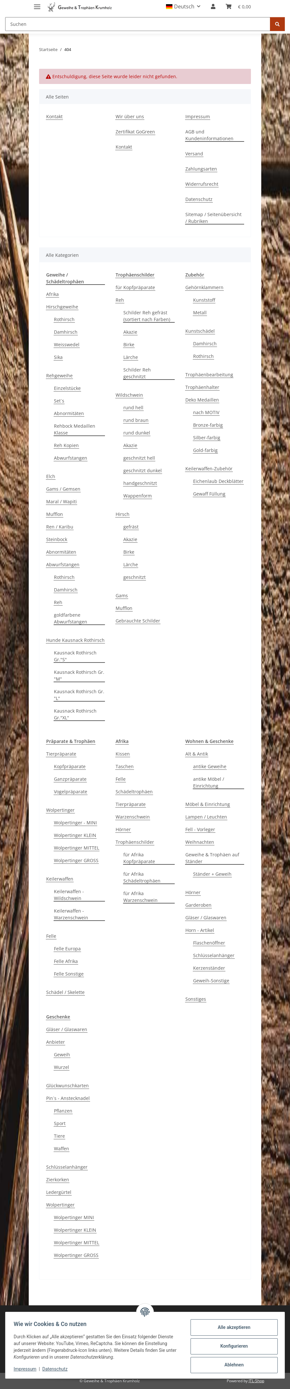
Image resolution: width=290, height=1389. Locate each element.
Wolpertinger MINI (74, 1217)
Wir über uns (130, 116)
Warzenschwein (133, 817)
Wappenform (137, 496)
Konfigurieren (231, 1346)
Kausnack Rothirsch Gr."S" (75, 656)
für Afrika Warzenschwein (140, 896)
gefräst (131, 527)
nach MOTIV (206, 412)
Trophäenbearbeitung (209, 374)
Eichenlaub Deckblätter (218, 481)
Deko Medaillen (202, 400)
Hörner (123, 829)
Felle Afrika (66, 961)
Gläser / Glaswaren (205, 917)
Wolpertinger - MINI (75, 823)
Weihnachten (199, 842)
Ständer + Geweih (212, 874)
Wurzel (61, 1067)
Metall (200, 312)
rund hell (133, 407)
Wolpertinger (60, 810)
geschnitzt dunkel (142, 470)
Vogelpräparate (70, 791)
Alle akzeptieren (231, 1327)
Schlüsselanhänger (213, 955)
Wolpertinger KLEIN (75, 835)
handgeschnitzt (140, 483)
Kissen (123, 754)
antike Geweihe (209, 766)
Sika (58, 357)
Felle (51, 936)
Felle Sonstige (69, 974)
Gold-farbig (205, 450)
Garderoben (198, 905)
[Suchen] (137, 24)
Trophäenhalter (202, 387)
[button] (183, 6)
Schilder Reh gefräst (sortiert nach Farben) (146, 315)
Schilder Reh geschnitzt (137, 373)
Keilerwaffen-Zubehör (209, 468)
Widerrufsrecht (201, 184)
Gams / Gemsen (63, 489)
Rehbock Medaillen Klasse (74, 429)
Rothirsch (64, 319)
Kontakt (54, 116)
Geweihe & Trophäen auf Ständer (212, 857)
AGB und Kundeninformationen (209, 135)
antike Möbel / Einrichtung (208, 782)
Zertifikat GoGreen (135, 132)
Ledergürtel (58, 1192)
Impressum (27, 1369)
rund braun (136, 420)
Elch (50, 476)
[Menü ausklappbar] (37, 4)
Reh (58, 602)
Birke (128, 344)
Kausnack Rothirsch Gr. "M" (79, 675)
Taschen (125, 766)
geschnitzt (134, 577)
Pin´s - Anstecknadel (68, 1098)
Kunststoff (204, 300)
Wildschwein (129, 395)
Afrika (52, 294)
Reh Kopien (66, 445)
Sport (60, 1123)
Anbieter (55, 1042)
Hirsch (122, 514)
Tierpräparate (61, 754)
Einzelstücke (67, 388)
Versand (194, 154)
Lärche (130, 357)
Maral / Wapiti (61, 501)
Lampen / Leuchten (206, 817)
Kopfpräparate (70, 766)
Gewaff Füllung (209, 494)
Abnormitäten (69, 413)
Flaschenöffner (209, 943)
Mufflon (54, 514)
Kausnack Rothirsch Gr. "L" (79, 694)
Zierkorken (57, 1179)
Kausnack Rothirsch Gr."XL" (75, 714)
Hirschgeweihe (62, 307)
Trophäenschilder (135, 842)
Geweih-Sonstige (211, 980)
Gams (122, 595)
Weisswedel (66, 344)
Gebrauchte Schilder (138, 621)
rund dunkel (136, 433)
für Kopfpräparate (135, 287)
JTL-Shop (256, 1381)
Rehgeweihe (59, 375)
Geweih (62, 1054)
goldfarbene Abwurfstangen (70, 618)
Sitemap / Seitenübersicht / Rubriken (213, 217)
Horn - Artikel (199, 930)
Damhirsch (66, 332)
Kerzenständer (209, 968)
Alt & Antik (196, 754)
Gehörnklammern (204, 287)
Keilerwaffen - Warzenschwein (71, 914)
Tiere (59, 1136)
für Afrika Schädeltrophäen (142, 877)
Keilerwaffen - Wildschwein (69, 894)
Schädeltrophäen (134, 791)
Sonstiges (195, 999)
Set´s (59, 401)
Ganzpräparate (70, 779)
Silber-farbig (206, 437)
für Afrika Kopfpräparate (139, 857)
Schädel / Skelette (65, 992)
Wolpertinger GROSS (76, 860)
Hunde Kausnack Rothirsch (75, 640)
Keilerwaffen (59, 879)
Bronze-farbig (208, 425)
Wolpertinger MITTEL (76, 848)
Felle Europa (67, 948)
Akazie (130, 332)
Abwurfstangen (70, 458)
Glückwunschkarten (67, 1085)
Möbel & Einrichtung (207, 804)
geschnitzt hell (139, 458)
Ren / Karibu (59, 527)
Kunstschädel (200, 331)
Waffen (61, 1148)
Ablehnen (231, 1364)
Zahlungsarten (201, 169)
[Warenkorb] (238, 6)
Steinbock (56, 539)
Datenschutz (57, 1369)
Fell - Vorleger (200, 829)
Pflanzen (63, 1111)
